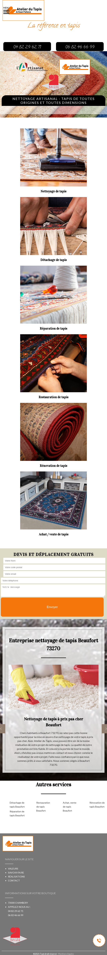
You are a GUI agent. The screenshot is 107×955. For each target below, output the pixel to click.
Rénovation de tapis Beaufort (97, 804)
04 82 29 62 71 (15, 911)
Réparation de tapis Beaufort (17, 813)
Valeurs (13, 868)
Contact (14, 880)
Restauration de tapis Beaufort (43, 806)
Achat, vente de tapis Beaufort (69, 806)
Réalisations (16, 876)
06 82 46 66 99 (15, 915)
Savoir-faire (16, 872)
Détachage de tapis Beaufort (17, 804)
